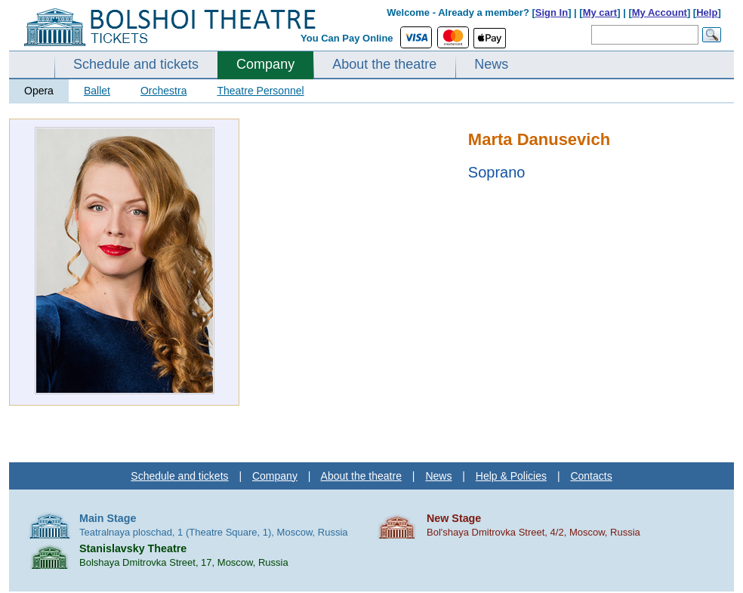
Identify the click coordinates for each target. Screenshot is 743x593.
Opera (39, 91)
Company (265, 64)
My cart (600, 12)
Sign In (551, 12)
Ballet (97, 91)
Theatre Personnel (260, 91)
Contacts (591, 476)
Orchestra (163, 91)
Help (706, 12)
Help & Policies (511, 476)
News (491, 64)
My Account (659, 12)
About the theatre (384, 64)
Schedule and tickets (136, 64)
